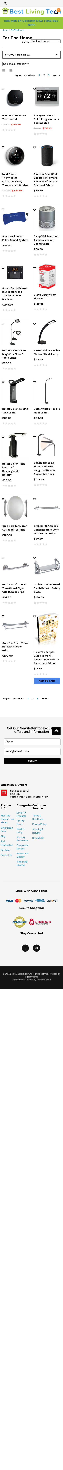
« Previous (29, 75)
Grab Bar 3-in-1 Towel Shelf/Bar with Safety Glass (47, 588)
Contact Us (6, 855)
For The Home (20, 822)
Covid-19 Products (21, 814)
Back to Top (56, 731)
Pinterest (36, 948)
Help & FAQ (38, 838)
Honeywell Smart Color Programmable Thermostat (47, 119)
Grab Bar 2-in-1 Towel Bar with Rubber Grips (15, 646)
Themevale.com (43, 979)
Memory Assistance (22, 839)
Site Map (5, 850)
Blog (3, 836)
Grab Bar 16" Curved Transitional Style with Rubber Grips (14, 588)
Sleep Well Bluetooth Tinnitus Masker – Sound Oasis (46, 240)
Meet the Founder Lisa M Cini (7, 819)
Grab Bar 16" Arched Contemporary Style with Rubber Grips (46, 529)
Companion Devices (23, 847)
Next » (56, 75)
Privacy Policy (39, 824)
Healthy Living (20, 831)
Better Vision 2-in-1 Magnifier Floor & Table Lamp (14, 354)
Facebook (25, 948)
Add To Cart (47, 680)
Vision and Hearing (22, 863)
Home (5, 30)
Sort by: (25, 42)
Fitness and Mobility (22, 855)
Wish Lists (3, 88)
